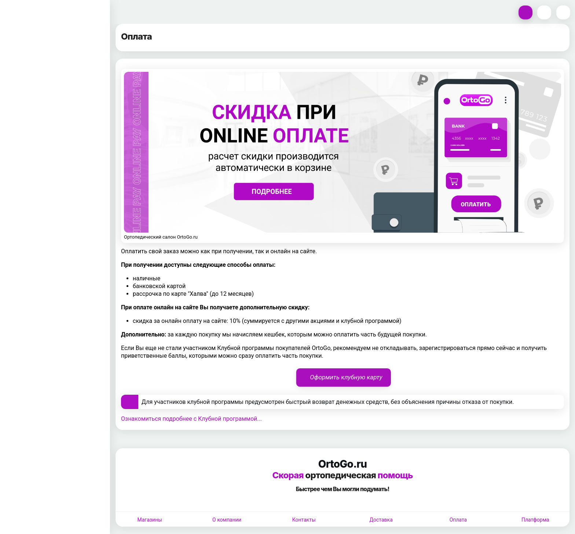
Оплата (458, 520)
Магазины (149, 520)
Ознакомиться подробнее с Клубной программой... (191, 418)
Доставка (381, 520)
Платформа (535, 520)
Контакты (304, 520)
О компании (226, 520)
